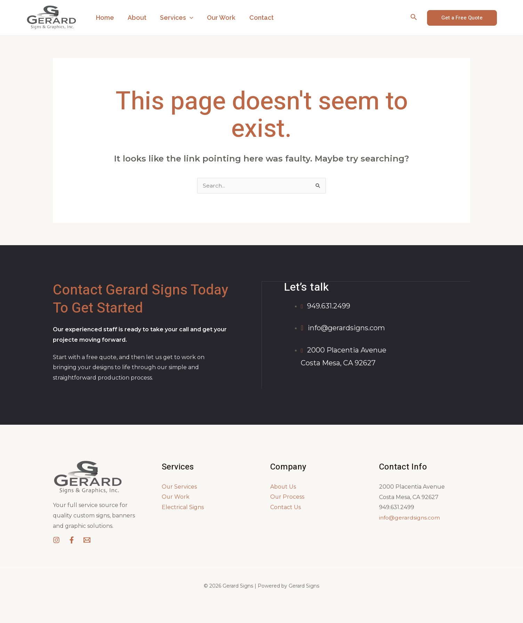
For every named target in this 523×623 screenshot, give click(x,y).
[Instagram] (56, 540)
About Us (283, 486)
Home (104, 17)
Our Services (179, 486)
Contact (256, 17)
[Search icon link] (413, 18)
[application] (187, 17)
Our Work (217, 17)
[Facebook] (71, 540)
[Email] (86, 540)
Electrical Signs (183, 507)
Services (174, 17)
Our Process (287, 497)
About (135, 17)
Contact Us (285, 507)
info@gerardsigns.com (410, 517)
